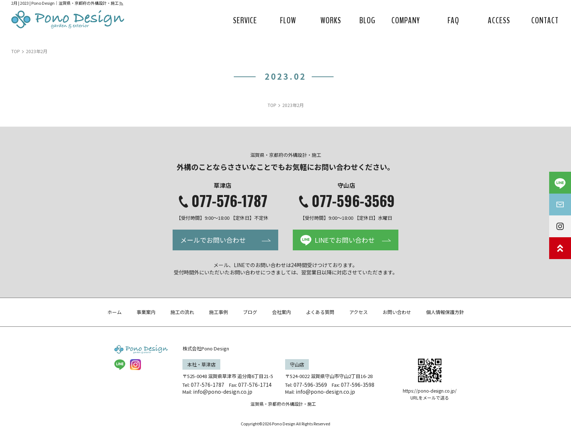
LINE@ (119, 364)
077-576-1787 (229, 200)
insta (135, 364)
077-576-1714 (255, 384)
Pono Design (283, 423)
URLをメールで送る (429, 397)
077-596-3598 (357, 384)
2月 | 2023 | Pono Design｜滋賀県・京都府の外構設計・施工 (65, 3)
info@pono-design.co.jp (222, 391)
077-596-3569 (353, 200)
